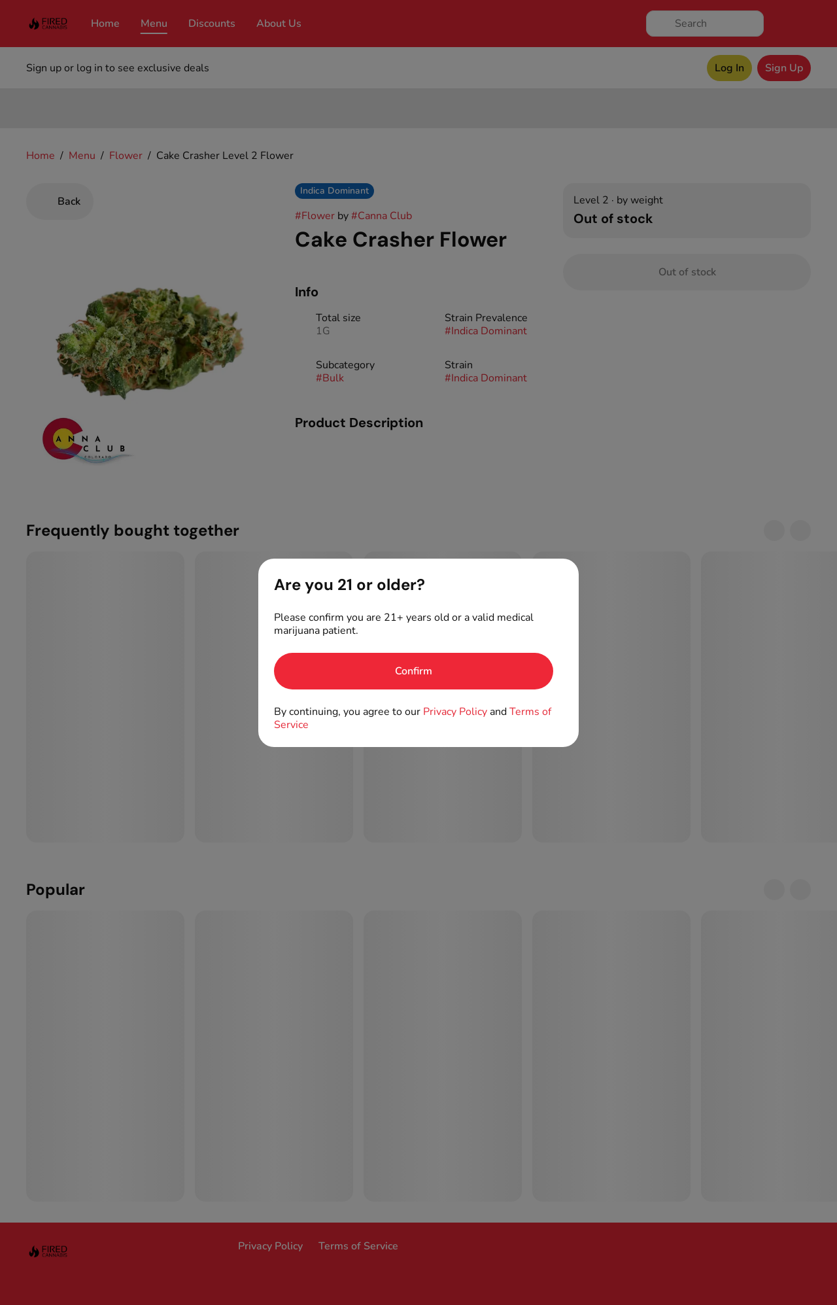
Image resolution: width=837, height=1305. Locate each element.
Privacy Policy (455, 712)
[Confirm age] (413, 671)
